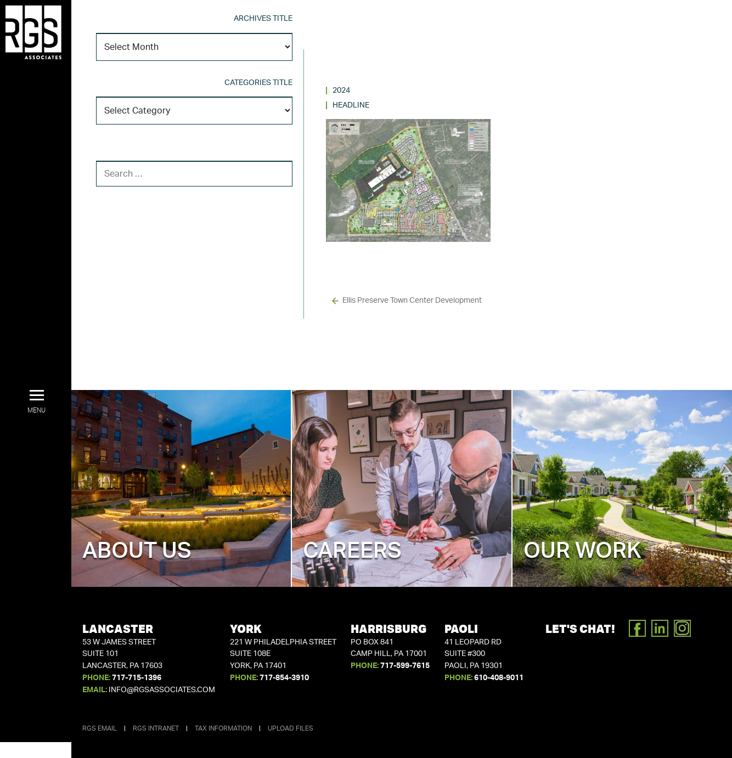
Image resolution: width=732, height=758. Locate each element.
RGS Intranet (156, 728)
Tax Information (223, 728)
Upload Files (290, 728)
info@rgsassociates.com (162, 690)
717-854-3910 (284, 678)
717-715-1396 (136, 678)
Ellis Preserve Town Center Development (412, 300)
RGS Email (99, 728)
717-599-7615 (405, 666)
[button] (36, 402)
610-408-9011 (498, 678)
